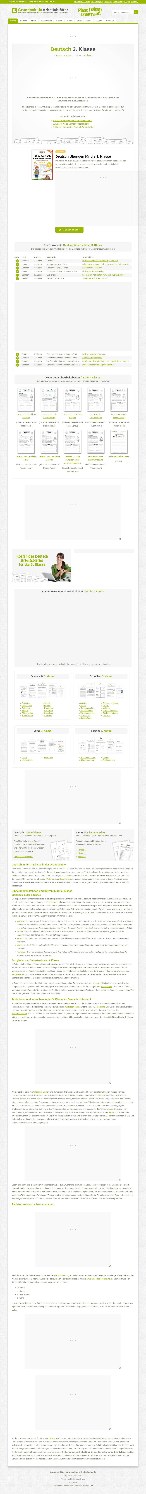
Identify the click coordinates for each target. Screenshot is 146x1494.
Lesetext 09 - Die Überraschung (49, 403)
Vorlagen (127, 2)
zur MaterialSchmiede (69, 230)
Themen (99, 21)
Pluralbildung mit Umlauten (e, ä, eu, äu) (100, 261)
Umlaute (106, 715)
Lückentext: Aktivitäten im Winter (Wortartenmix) (103, 275)
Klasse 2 (82, 853)
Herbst (88, 21)
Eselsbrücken (109, 760)
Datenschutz (77, 1476)
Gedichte (101, 1007)
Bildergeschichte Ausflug (93, 271)
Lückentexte (27, 760)
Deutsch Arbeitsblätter (23, 856)
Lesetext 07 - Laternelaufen (95, 403)
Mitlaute (106, 708)
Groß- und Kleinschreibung (98, 1279)
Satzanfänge (86, 718)
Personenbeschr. (110, 710)
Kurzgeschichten (87, 708)
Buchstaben (53, 902)
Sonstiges (134, 2)
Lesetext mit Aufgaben (92, 268)
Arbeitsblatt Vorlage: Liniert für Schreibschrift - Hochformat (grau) (106, 264)
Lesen (24, 757)
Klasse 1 (82, 850)
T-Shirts (59, 21)
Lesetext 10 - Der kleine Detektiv (26, 403)
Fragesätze (27, 705)
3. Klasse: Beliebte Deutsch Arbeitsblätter (72, 120)
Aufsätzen (37, 1092)
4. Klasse (88, 55)
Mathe (33, 21)
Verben (47, 705)
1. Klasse (58, 55)
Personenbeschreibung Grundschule (98, 365)
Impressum (68, 1476)
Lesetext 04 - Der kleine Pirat (26, 445)
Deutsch (13, 21)
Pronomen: (22, 952)
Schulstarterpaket (97, 2)
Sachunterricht (46, 21)
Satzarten (48, 710)
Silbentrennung (87, 760)
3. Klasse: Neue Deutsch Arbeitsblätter (71, 124)
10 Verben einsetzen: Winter (94, 278)
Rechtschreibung (110, 713)
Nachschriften (86, 710)
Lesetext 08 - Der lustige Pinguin (72, 403)
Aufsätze (84, 703)
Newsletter (108, 2)
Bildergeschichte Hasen (119, 443)
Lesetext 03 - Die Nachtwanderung (95, 445)
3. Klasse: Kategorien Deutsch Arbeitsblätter (73, 127)
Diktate (106, 705)
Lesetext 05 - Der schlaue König (119, 403)
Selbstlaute (85, 715)
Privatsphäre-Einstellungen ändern (73, 1479)
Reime (105, 757)
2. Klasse (68, 55)
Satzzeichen (27, 715)
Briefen (46, 1092)
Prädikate (26, 708)
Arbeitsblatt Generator (82, 2)
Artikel (47, 703)
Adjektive (26, 703)
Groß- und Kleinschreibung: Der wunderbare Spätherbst (106, 361)
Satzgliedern (17, 974)
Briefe (83, 705)
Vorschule (110, 21)
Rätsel (79, 21)
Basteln (69, 21)
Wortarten (50, 879)
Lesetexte (48, 757)
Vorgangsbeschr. (87, 713)
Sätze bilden (27, 713)
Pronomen (48, 708)
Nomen (25, 710)
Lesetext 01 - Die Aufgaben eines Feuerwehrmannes (72, 447)
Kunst (75, 1482)
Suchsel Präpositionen (92, 358)
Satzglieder (49, 713)
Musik (71, 1482)
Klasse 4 (82, 856)
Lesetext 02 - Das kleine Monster (49, 445)
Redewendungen (87, 757)
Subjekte (48, 715)
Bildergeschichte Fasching (94, 354)
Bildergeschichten (110, 703)
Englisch (23, 21)
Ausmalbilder (117, 2)
